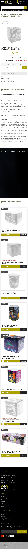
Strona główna (4, 21)
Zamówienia (4, 518)
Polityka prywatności (6, 519)
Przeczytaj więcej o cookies (12, 547)
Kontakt (3, 506)
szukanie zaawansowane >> (20, 10)
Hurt (2, 513)
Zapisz (25, 67)
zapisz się (22, 532)
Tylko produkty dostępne (7, 10)
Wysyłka (3, 501)
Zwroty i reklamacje (6, 505)
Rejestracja (3, 516)
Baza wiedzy (4, 498)
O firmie (3, 496)
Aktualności (3, 499)
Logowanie (3, 514)
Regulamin (3, 503)
